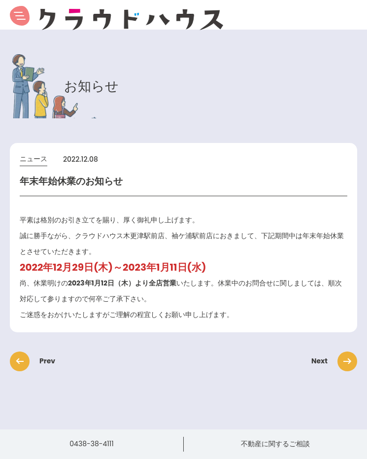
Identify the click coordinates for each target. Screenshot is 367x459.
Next (331, 361)
